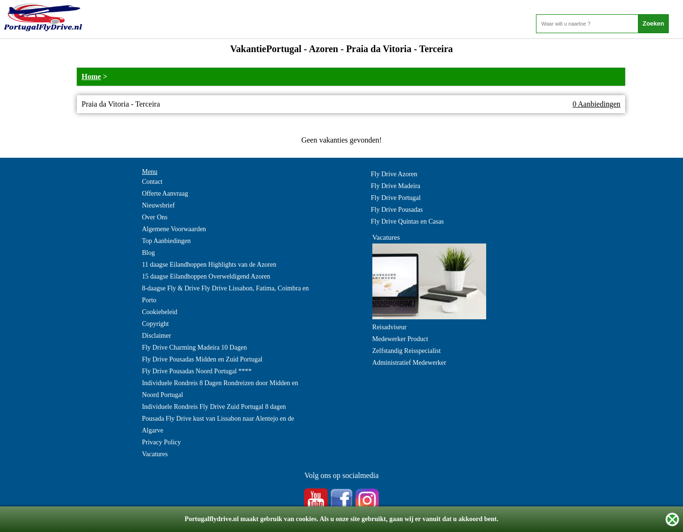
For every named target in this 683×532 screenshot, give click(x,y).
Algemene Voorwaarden (174, 229)
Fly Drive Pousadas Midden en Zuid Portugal (202, 359)
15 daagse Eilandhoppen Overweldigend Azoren (206, 276)
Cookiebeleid (159, 312)
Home (91, 76)
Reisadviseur (389, 327)
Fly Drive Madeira (395, 185)
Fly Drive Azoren (394, 174)
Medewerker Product (400, 339)
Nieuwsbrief (158, 205)
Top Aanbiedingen (166, 240)
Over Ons (154, 217)
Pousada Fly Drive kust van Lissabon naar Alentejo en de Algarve (218, 424)
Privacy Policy (161, 442)
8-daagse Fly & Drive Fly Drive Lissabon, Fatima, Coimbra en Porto (225, 294)
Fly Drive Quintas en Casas (407, 221)
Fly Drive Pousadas (397, 209)
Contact (152, 181)
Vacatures (154, 454)
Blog (148, 252)
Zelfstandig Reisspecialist (406, 350)
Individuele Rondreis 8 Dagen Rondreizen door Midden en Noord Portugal (220, 388)
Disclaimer (156, 335)
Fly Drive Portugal (396, 197)
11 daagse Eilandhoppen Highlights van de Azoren (209, 264)
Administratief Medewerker (409, 362)
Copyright (155, 323)
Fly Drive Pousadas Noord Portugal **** (196, 371)
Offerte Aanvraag (165, 193)
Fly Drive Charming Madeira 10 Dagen (194, 347)
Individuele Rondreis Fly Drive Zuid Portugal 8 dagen (214, 406)
